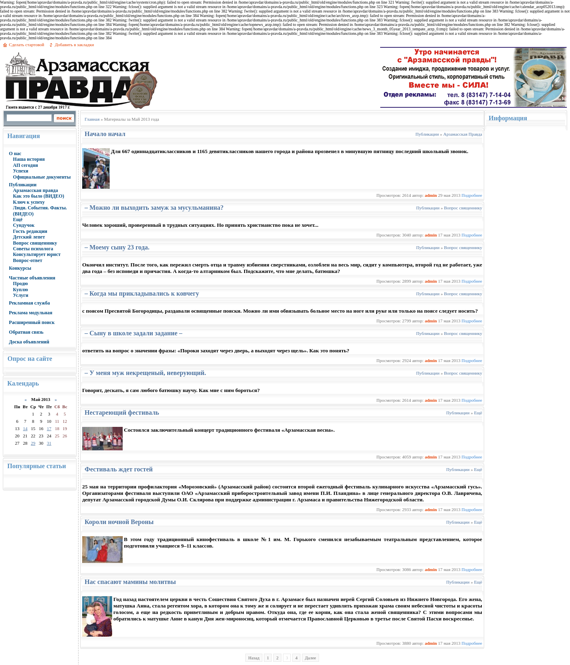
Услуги (20, 295)
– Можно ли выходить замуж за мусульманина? (154, 207)
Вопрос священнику (35, 243)
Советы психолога (33, 249)
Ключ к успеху (29, 202)
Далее (310, 657)
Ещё (17, 219)
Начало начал (105, 133)
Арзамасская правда (35, 190)
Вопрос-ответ (27, 260)
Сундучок (23, 225)
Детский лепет (29, 237)
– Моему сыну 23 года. (117, 247)
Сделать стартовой (26, 44)
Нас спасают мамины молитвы (130, 581)
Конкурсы (20, 268)
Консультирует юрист (37, 254)
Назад (253, 657)
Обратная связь (26, 332)
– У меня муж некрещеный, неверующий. (145, 372)
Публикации (22, 185)
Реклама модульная (30, 312)
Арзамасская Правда (462, 134)
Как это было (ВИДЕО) (38, 196)
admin (431, 195)
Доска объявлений (29, 342)
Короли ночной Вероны (119, 521)
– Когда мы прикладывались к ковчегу (142, 293)
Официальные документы (42, 177)
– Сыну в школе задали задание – (133, 333)
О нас (15, 153)
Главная (92, 119)
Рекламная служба (29, 303)
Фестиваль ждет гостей (119, 469)
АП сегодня (25, 165)
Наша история (29, 159)
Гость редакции (30, 231)
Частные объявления (32, 278)
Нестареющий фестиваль (122, 412)
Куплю (20, 289)
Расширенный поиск (32, 322)
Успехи (20, 171)
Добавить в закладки (74, 44)
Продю (20, 283)
